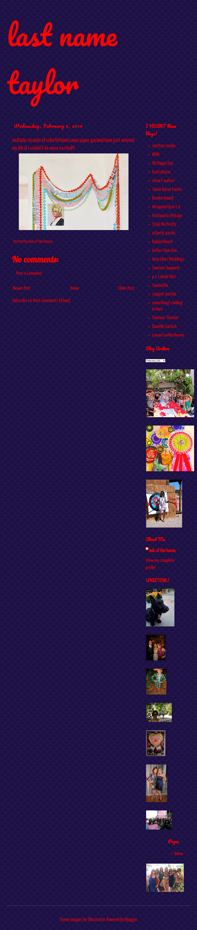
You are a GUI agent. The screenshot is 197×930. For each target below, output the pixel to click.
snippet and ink (164, 294)
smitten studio (163, 146)
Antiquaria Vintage (167, 215)
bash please (161, 172)
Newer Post (22, 288)
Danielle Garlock (164, 326)
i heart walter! (163, 180)
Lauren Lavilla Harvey (168, 335)
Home (74, 288)
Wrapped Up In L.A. (166, 207)
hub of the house (162, 550)
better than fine (164, 250)
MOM (155, 154)
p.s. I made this (164, 276)
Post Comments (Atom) (51, 300)
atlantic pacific (164, 233)
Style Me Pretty (164, 224)
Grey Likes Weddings (168, 259)
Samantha (160, 285)
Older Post (126, 288)
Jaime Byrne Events (167, 189)
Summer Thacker (165, 317)
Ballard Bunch (162, 241)
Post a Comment (29, 273)
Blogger (131, 919)
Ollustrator (96, 919)
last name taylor (62, 58)
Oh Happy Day (162, 163)
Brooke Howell (163, 198)
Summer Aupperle (166, 268)
